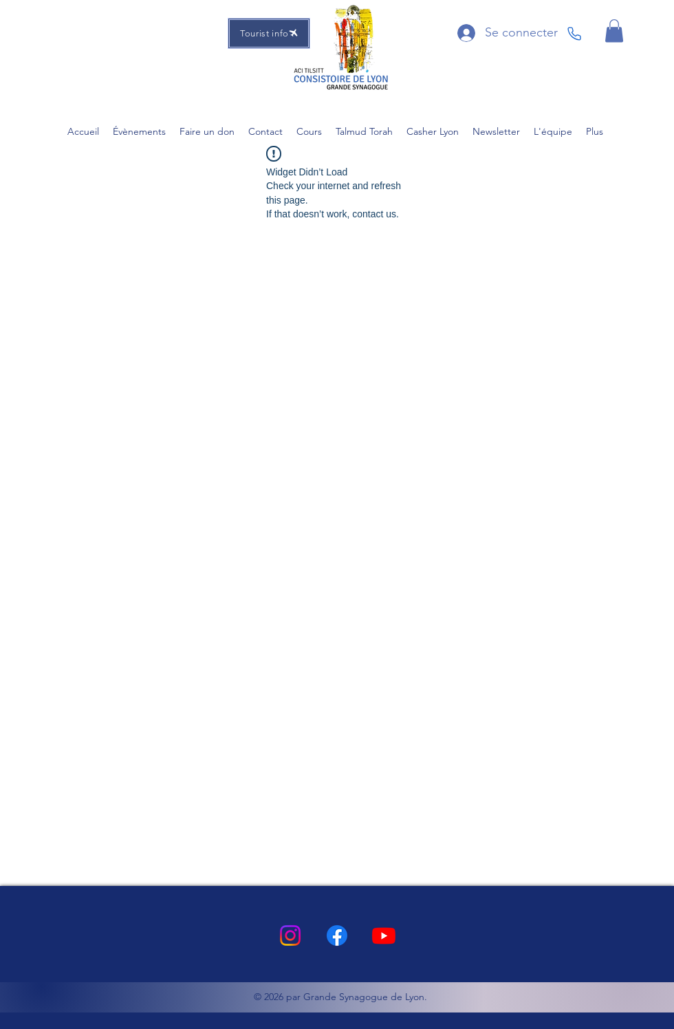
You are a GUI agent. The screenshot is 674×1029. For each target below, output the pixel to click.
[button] (614, 30)
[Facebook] (337, 935)
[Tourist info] (269, 33)
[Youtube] (384, 935)
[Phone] (574, 33)
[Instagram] (290, 935)
